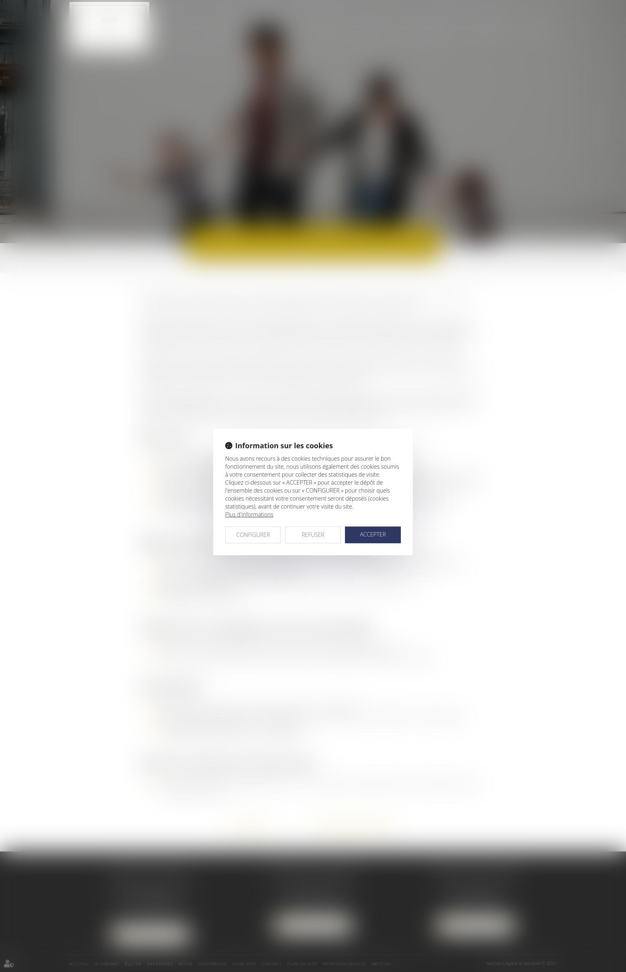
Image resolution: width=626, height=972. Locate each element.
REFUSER (313, 534)
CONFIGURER (253, 534)
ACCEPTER (373, 534)
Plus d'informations (249, 514)
